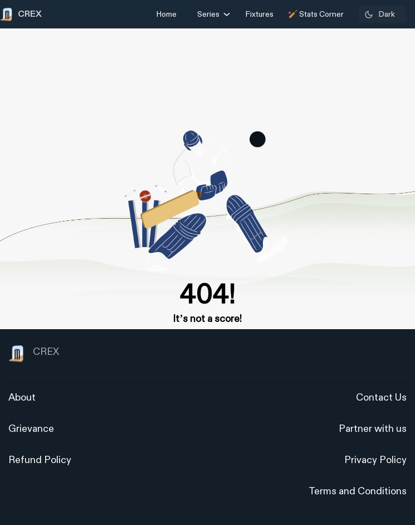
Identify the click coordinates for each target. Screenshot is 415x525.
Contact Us (381, 397)
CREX (33, 353)
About (22, 397)
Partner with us (373, 428)
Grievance (31, 428)
